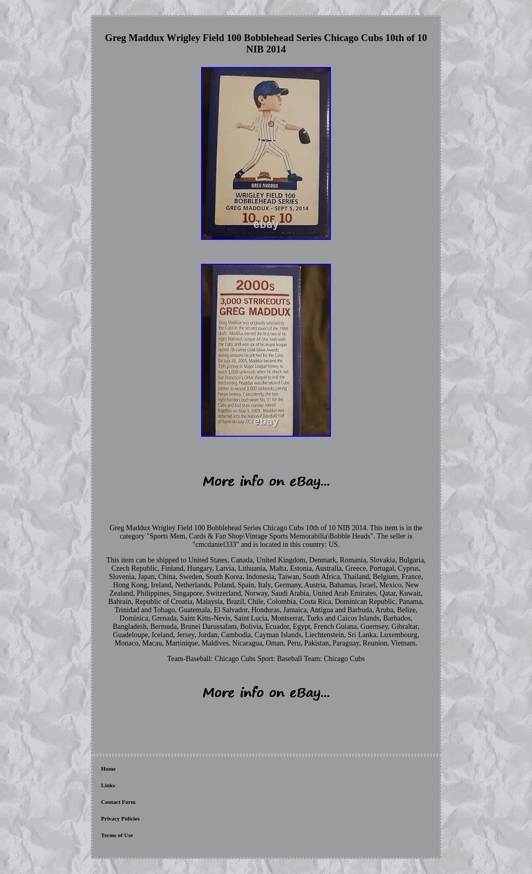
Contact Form (118, 802)
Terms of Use (117, 835)
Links (108, 785)
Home (108, 768)
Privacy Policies (120, 818)
